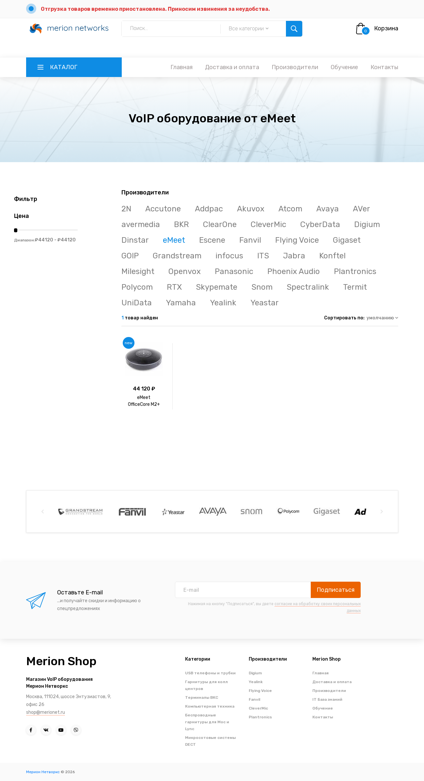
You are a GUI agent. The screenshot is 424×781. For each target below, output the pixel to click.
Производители (295, 67)
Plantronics (355, 271)
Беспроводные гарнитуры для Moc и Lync (207, 722)
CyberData (320, 224)
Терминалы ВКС (201, 697)
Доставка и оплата (232, 67)
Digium (367, 224)
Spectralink (308, 287)
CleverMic (268, 224)
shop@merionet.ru (45, 712)
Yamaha (181, 302)
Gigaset (347, 240)
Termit (355, 287)
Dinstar (135, 240)
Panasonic (234, 271)
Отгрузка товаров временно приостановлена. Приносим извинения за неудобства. (155, 9)
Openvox (184, 271)
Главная (181, 67)
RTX (174, 287)
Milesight (137, 271)
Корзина (386, 28)
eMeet (174, 240)
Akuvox (250, 208)
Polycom (137, 287)
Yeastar (264, 302)
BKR (181, 224)
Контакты (384, 67)
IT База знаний (327, 699)
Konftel (332, 255)
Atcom (290, 208)
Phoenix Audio (293, 271)
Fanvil (250, 240)
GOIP (130, 255)
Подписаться (335, 589)
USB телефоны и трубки (210, 673)
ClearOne (220, 224)
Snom (262, 287)
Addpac (209, 208)
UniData (136, 302)
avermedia (140, 224)
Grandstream (177, 255)
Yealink (223, 302)
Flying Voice (297, 240)
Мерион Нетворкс (43, 772)
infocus (229, 255)
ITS (263, 255)
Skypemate (216, 287)
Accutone (163, 208)
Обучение (344, 67)
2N (126, 208)
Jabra (294, 255)
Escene (212, 240)
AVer (361, 208)
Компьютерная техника (209, 706)
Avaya (327, 208)
